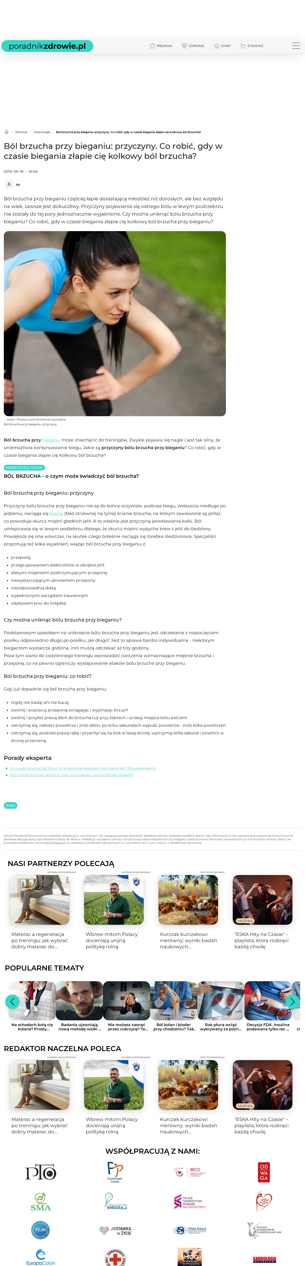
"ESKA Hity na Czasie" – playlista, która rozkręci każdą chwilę (261, 940)
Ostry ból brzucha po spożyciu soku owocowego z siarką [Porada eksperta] (71, 775)
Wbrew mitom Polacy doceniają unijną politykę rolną (112, 940)
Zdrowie (21, 132)
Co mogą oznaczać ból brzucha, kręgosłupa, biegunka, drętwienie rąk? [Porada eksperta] (83, 768)
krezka (56, 513)
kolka (10, 805)
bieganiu (51, 440)
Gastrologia (42, 132)
